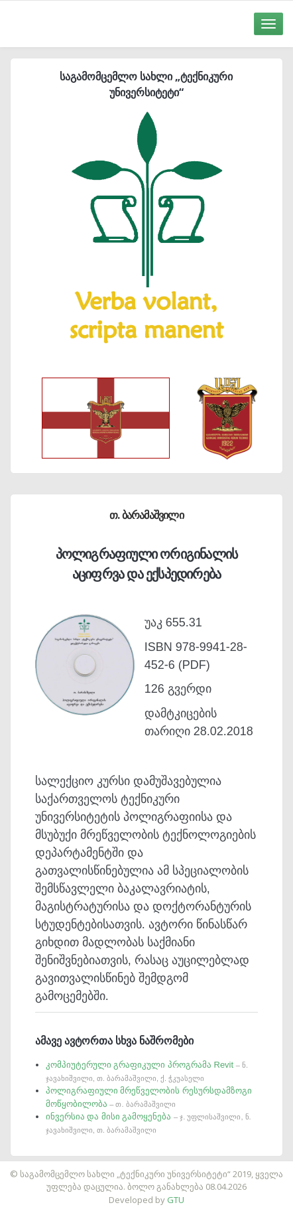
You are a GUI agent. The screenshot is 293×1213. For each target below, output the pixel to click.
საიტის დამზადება (185, 1167)
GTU (175, 1200)
